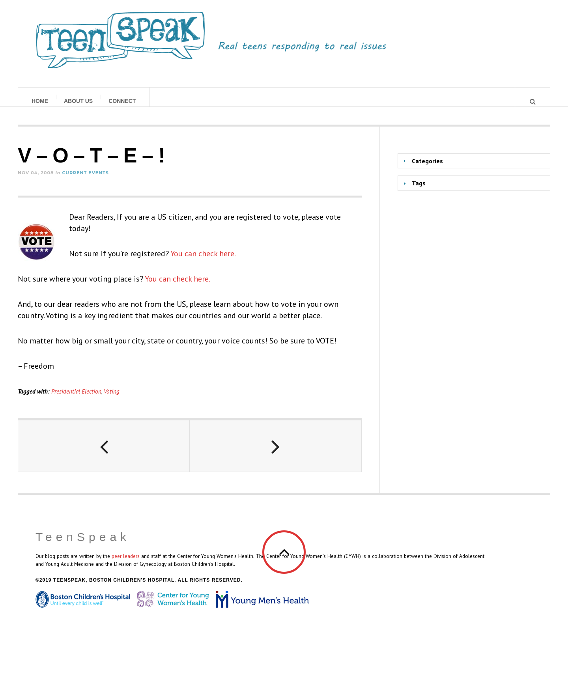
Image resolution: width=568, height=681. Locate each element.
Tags (419, 191)
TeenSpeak (83, 544)
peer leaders (126, 563)
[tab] (474, 169)
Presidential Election (76, 399)
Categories (427, 169)
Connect (122, 101)
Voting (112, 399)
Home (40, 101)
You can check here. (203, 261)
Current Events (85, 180)
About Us (78, 101)
